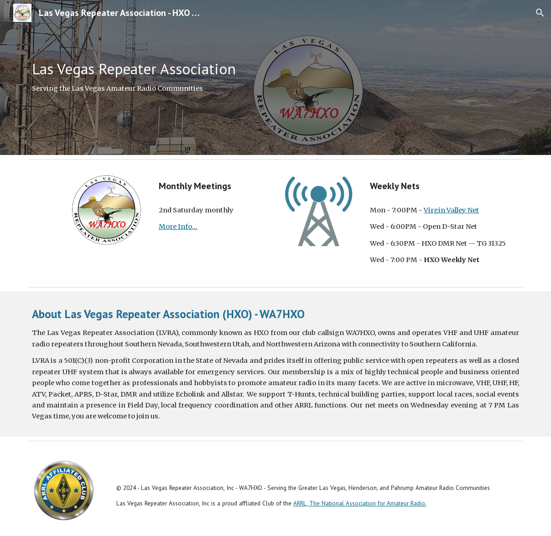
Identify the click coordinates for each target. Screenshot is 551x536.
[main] (275, 77)
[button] (540, 13)
